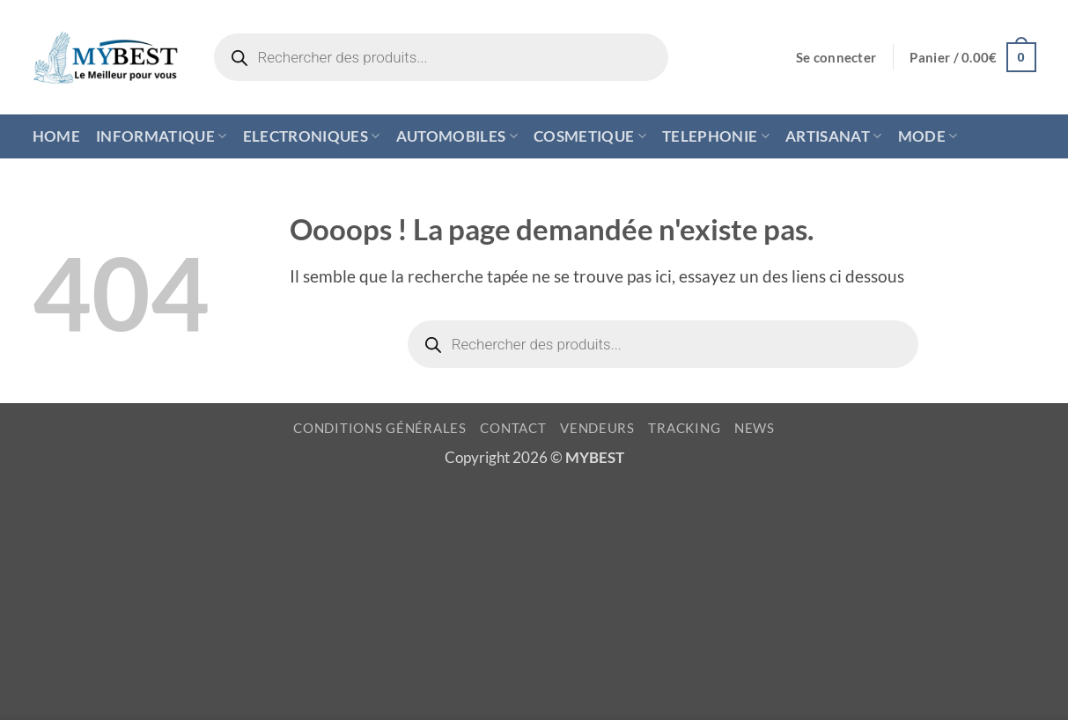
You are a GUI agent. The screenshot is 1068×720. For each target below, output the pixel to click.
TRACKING (684, 428)
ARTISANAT (833, 136)
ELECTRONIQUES (311, 136)
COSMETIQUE (590, 136)
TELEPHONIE (716, 136)
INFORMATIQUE (161, 136)
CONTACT (513, 428)
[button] (836, 57)
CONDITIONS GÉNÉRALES (380, 428)
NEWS (754, 428)
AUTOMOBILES (457, 136)
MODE (928, 136)
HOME (56, 136)
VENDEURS (597, 428)
